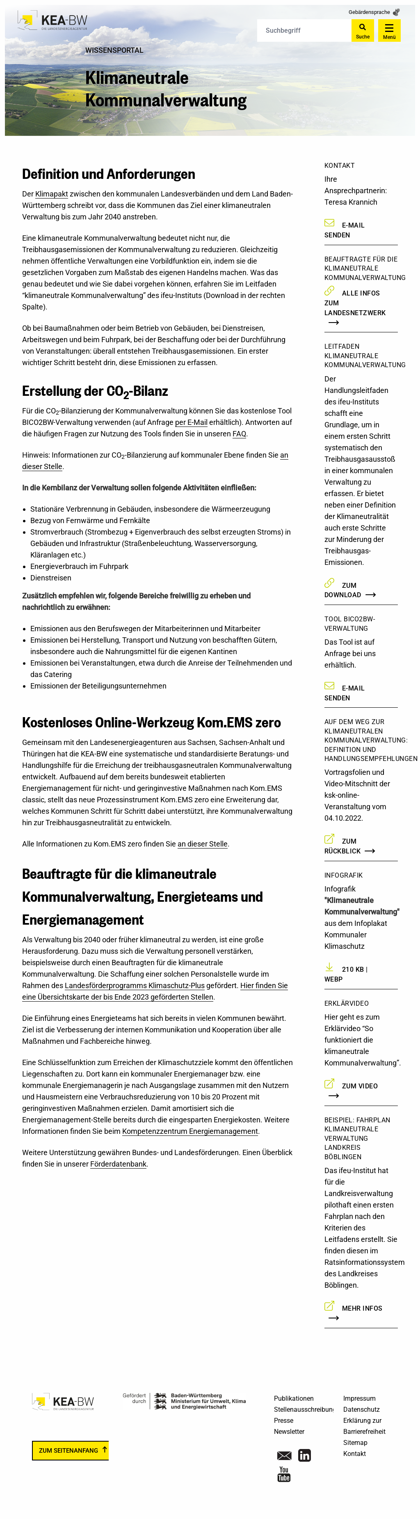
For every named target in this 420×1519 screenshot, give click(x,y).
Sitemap (355, 1443)
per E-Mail (191, 422)
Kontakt (354, 1454)
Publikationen (294, 1398)
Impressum (359, 1398)
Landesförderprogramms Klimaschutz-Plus (135, 985)
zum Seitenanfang (68, 1450)
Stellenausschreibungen (308, 1409)
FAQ (239, 433)
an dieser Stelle (203, 844)
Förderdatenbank (118, 1164)
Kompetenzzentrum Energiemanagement (190, 1131)
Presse (283, 1420)
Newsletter (289, 1431)
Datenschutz (361, 1409)
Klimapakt (51, 194)
